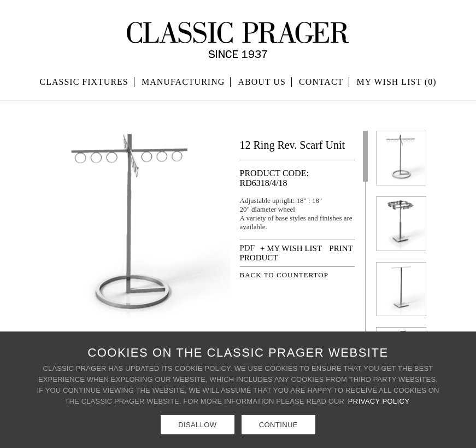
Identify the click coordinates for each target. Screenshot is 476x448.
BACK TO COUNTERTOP (284, 275)
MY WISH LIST (397, 81)
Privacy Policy (379, 401)
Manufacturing (183, 81)
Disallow (197, 425)
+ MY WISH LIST (291, 248)
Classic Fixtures (84, 81)
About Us (262, 81)
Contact (321, 81)
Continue (278, 425)
